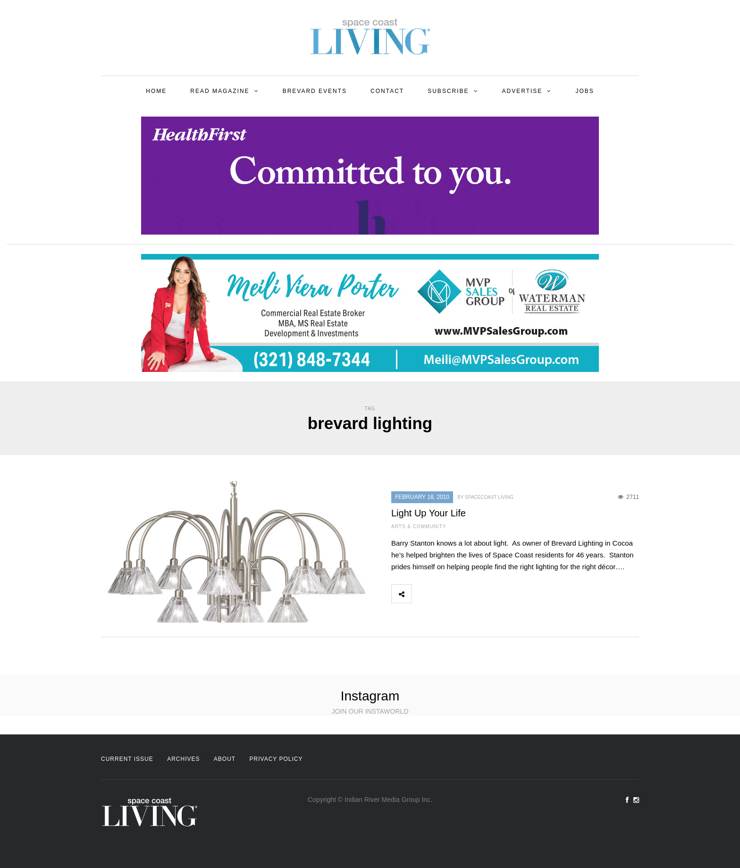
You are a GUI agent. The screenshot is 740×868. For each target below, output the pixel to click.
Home (156, 91)
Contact (387, 91)
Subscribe (448, 91)
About (224, 759)
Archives (183, 759)
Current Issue (127, 759)
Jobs (584, 91)
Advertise (522, 91)
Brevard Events (315, 91)
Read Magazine (219, 91)
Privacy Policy (276, 759)
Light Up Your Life (428, 513)
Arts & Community (418, 526)
